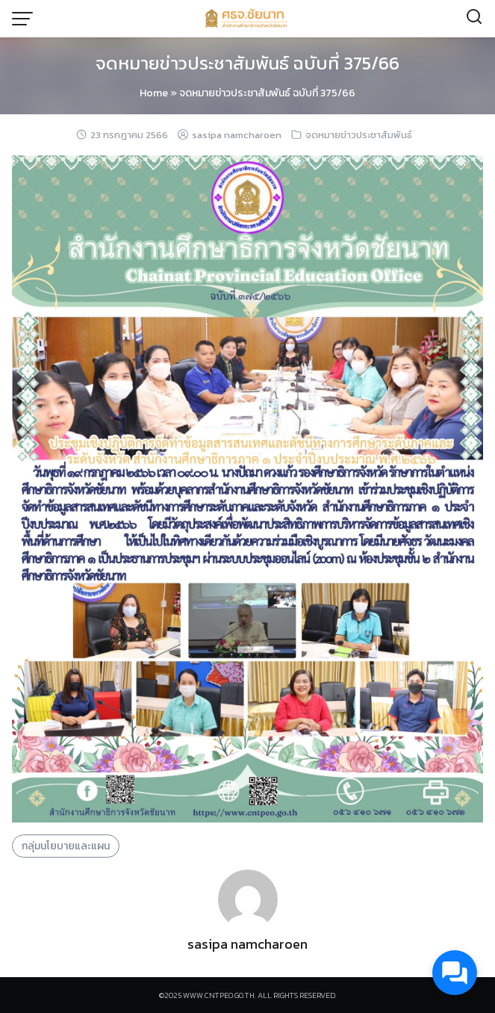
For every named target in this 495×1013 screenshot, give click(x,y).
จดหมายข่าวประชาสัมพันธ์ (358, 135)
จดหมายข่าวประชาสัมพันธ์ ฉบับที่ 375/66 (247, 63)
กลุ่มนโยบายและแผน (66, 846)
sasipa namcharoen (236, 135)
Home (154, 93)
